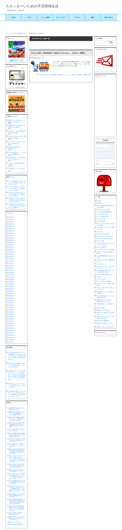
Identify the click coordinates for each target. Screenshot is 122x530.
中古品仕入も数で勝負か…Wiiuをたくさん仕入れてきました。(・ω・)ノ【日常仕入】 (16, 365)
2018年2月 (11, 247)
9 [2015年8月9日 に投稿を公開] (113, 148)
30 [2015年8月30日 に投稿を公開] (113, 157)
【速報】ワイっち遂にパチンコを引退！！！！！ (17, 444)
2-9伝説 (99, 200)
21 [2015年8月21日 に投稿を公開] (108, 154)
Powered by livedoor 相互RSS (15, 524)
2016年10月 (11, 284)
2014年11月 (11, 337)
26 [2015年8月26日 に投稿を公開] (102, 157)
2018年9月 (11, 233)
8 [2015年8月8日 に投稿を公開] (110, 148)
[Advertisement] (61, 26)
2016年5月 (11, 295)
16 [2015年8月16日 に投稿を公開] (113, 151)
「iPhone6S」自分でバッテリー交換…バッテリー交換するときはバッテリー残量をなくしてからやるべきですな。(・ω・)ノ (17, 393)
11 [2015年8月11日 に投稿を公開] (100, 151)
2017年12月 (11, 251)
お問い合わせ (108, 17)
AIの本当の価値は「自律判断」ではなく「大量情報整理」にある (17, 418)
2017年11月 (11, 254)
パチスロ (77, 17)
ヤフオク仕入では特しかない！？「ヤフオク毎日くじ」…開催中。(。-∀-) (17, 188)
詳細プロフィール (17, 60)
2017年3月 (11, 272)
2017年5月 (11, 268)
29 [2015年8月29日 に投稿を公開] (110, 157)
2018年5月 (11, 240)
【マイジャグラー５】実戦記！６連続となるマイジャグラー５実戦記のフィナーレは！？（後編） (17, 476)
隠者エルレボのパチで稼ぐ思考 (105, 327)
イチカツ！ (100, 231)
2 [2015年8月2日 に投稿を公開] (113, 145)
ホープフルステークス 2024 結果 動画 (16, 470)
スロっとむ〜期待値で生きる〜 (105, 238)
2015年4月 (11, 325)
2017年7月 (11, 263)
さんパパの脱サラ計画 (102, 216)
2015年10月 (11, 312)
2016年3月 (11, 300)
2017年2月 (11, 275)
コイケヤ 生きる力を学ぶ (103, 233)
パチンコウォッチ (101, 279)
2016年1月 (11, 305)
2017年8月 (11, 261)
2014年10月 (11, 339)
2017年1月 (11, 277)
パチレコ (99, 276)
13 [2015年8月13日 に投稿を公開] (105, 151)
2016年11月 (11, 281)
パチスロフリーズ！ (102, 264)
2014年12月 (11, 335)
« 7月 (97, 163)
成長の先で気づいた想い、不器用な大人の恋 (17, 408)
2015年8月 (11, 316)
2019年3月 (11, 219)
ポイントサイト (61, 17)
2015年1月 (11, 332)
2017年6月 (11, 265)
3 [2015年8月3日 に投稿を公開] (97, 148)
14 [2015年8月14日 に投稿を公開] (108, 151)
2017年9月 (11, 258)
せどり (29, 17)
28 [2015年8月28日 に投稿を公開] (108, 157)
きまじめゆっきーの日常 (103, 209)
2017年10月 (11, 256)
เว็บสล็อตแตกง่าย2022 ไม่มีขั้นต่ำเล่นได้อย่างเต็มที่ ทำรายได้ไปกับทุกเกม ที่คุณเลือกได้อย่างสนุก (17, 501)
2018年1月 (11, 249)
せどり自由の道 (101, 221)
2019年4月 (11, 217)
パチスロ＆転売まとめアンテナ (105, 274)
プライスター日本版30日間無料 (16, 87)
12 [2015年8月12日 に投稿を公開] (102, 151)
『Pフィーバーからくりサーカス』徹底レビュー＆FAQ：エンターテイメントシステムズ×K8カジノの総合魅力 (17, 458)
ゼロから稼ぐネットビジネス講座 (105, 249)
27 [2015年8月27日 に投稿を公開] (105, 157)
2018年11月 (11, 228)
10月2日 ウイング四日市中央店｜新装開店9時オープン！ (17, 494)
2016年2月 (11, 302)
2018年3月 (11, 244)
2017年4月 (11, 270)
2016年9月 (11, 286)
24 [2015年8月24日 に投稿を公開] (97, 157)
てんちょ (12, 184)
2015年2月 (11, 330)
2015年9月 (11, 314)
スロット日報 (100, 240)
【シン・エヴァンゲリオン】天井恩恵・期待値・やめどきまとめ (16, 465)
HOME (13, 17)
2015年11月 (11, 309)
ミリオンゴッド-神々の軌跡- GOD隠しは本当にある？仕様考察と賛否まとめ (16, 424)
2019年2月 (11, 221)
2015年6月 (11, 321)
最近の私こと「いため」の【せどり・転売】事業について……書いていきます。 (17, 385)
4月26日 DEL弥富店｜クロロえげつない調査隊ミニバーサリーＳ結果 (17, 413)
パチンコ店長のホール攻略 (104, 281)
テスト (13, 522)
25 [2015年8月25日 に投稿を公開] (100, 157)
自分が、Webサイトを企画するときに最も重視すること (17, 439)
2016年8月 (11, 288)
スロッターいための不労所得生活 (32, 6)
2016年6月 (11, 293)
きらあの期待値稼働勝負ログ (104, 211)
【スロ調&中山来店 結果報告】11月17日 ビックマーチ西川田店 (17, 435)
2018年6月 (11, 237)
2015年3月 (11, 328)
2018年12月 (11, 226)
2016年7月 (11, 291)
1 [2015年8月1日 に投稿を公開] (110, 145)
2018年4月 (11, 242)
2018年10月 (11, 231)
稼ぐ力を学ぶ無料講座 (102, 320)
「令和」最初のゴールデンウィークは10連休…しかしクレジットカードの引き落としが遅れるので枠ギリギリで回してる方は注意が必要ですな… (17, 356)
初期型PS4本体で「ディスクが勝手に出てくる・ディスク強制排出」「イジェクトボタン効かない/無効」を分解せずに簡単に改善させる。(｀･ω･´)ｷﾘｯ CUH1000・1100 (17, 375)
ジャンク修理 (45, 17)
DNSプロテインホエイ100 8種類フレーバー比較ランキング (17, 518)
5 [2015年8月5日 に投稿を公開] (102, 148)
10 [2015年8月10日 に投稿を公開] (97, 151)
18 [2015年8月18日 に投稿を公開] (100, 154)
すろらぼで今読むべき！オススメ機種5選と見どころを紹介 (17, 482)
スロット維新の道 (101, 247)
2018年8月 (11, 235)
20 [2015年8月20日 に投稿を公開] (105, 154)
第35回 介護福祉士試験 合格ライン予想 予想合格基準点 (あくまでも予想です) (17, 507)
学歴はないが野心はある (103, 310)
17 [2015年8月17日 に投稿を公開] (97, 154)
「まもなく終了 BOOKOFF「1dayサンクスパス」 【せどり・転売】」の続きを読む (65, 74)
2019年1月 (11, 224)
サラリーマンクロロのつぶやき (105, 236)
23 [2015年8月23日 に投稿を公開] (113, 154)
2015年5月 (11, 323)
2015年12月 (11, 307)
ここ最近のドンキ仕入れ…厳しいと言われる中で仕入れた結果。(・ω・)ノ (17, 199)
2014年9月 (11, 342)
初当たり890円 (101, 307)
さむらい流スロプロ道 (102, 214)
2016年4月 (11, 298)
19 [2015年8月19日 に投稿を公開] (102, 154)
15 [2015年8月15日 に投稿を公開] (110, 151)
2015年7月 (11, 318)
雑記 (92, 17)
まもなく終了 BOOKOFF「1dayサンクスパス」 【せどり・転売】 (58, 53)
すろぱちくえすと (101, 218)
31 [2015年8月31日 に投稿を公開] (97, 160)
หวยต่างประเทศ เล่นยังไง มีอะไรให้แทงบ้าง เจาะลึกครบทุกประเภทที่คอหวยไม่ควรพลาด (17, 450)
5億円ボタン (100, 203)
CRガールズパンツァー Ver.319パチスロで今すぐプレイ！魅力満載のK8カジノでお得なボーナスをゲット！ (17, 488)
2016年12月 (11, 279)
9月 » (113, 163)
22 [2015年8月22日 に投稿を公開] (110, 154)
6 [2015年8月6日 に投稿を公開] (105, 148)
